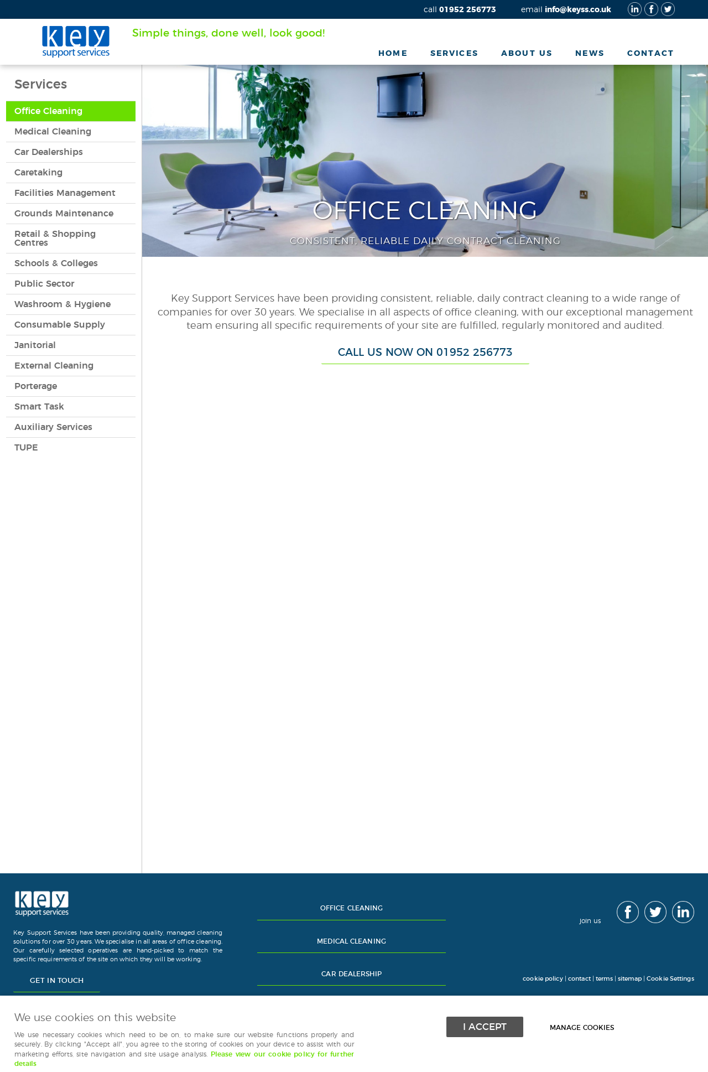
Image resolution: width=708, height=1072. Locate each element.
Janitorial (35, 345)
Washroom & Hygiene (62, 304)
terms (604, 979)
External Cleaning (53, 365)
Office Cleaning (48, 111)
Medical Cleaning (52, 131)
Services (454, 53)
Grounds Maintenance (63, 213)
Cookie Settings (670, 979)
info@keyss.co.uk (566, 10)
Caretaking (38, 172)
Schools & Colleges (56, 263)
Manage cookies (585, 1026)
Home (393, 53)
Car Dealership (351, 974)
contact (579, 979)
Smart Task (39, 406)
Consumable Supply (59, 324)
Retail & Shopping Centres (55, 238)
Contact (650, 53)
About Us (527, 53)
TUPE (26, 447)
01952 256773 (460, 10)
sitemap (630, 979)
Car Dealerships (48, 152)
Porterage (35, 386)
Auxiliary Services (53, 427)
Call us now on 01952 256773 (425, 353)
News (590, 53)
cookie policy (542, 979)
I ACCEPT (485, 1025)
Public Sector (44, 283)
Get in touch (57, 981)
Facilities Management (65, 193)
